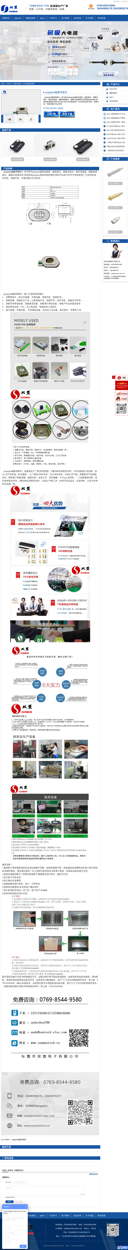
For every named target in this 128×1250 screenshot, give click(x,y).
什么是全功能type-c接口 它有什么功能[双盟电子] (117, 126)
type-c (42, 18)
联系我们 (125, 1)
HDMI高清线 (113, 101)
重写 (19, 1202)
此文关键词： (6, 1140)
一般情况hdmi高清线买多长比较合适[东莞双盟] (117, 150)
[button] (61, 78)
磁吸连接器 (31, 18)
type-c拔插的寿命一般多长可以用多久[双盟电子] (117, 122)
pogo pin (18, 18)
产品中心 (53, 18)
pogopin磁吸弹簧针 (19, 1140)
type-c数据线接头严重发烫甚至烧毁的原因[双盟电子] (117, 118)
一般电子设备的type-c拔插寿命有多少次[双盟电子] (117, 142)
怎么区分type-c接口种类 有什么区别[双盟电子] (117, 138)
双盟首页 (6, 18)
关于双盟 (89, 18)
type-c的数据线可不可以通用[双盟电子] (117, 114)
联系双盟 (101, 18)
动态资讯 (77, 18)
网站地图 (116, 1)
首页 (2, 83)
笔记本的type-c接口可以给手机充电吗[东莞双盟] (117, 134)
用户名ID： (9, 1182)
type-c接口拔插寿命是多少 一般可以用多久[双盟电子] (117, 130)
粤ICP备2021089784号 (77, 1246)
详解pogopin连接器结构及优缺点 (117, 146)
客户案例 (65, 18)
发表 (9, 1202)
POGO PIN (113, 89)
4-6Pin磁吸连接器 (28, 83)
